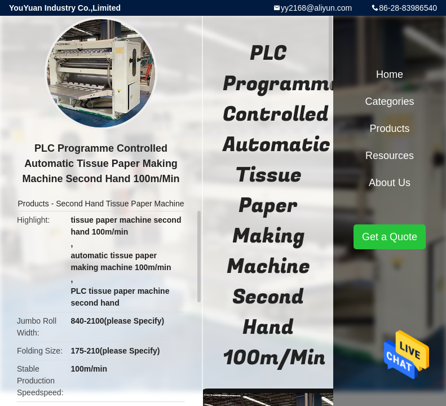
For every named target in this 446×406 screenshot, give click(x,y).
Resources (389, 155)
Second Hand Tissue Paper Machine (120, 203)
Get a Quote (389, 236)
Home (389, 74)
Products (33, 203)
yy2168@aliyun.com (316, 7)
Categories (389, 101)
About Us (389, 182)
